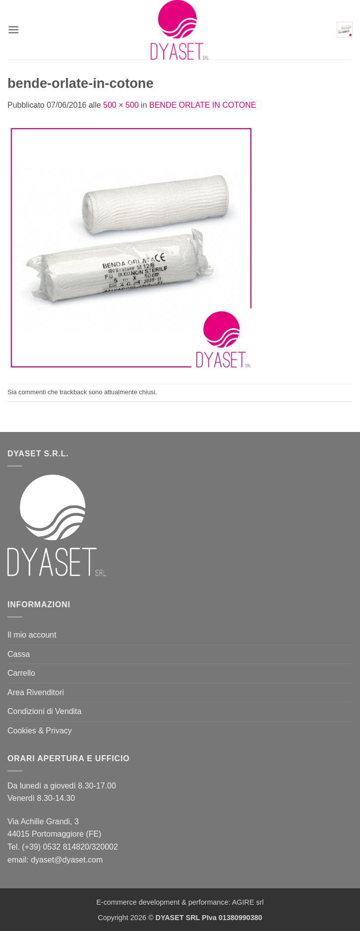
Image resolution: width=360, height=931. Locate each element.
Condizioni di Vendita (44, 711)
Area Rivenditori (35, 692)
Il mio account (32, 635)
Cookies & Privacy (39, 730)
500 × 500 (121, 105)
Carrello (21, 673)
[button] (13, 29)
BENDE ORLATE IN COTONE (202, 105)
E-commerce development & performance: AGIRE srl (180, 902)
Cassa (18, 654)
